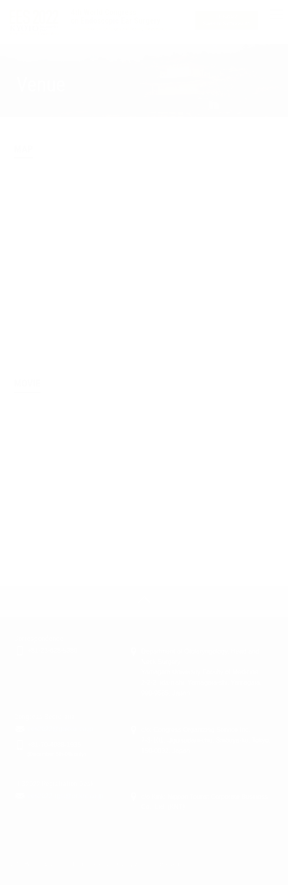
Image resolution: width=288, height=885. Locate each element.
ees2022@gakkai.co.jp (60, 728)
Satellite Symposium (226, 19)
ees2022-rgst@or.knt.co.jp (65, 795)
